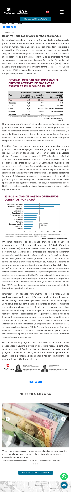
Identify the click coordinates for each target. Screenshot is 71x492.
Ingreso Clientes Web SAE (35, 19)
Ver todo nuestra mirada (35, 473)
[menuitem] (47, 12)
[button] (7, 419)
